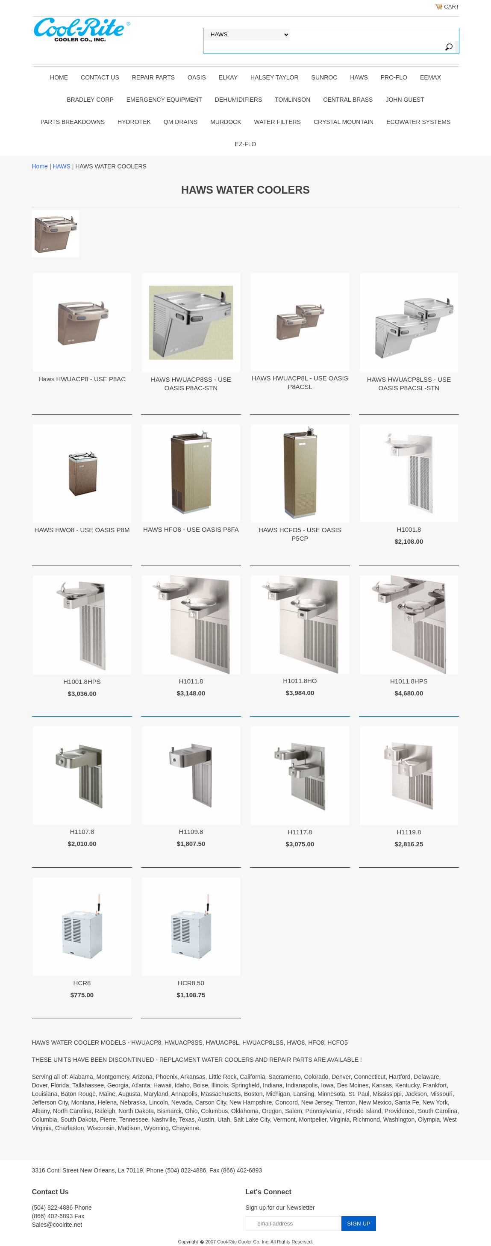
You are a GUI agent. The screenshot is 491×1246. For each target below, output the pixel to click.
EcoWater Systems (418, 121)
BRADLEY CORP (90, 99)
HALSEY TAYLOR (274, 77)
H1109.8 (191, 831)
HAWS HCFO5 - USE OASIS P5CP (300, 534)
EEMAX (430, 77)
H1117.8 (300, 832)
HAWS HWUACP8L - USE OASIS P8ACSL (300, 382)
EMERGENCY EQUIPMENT (164, 99)
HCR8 (82, 983)
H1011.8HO (300, 680)
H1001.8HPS (82, 681)
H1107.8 (82, 831)
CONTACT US (100, 77)
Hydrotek (134, 121)
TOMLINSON (292, 99)
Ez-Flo (245, 144)
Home (59, 77)
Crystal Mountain (343, 121)
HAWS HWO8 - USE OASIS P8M (82, 529)
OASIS (197, 77)
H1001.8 (409, 529)
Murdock (225, 121)
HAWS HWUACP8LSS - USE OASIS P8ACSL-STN (409, 384)
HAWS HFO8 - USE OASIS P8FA (191, 529)
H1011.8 (191, 681)
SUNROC (325, 77)
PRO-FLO (394, 77)
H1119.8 (409, 832)
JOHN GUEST (404, 99)
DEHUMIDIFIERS (238, 99)
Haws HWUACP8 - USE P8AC (82, 379)
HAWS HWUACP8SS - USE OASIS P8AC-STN (191, 384)
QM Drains (180, 121)
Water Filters (277, 121)
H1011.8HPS (409, 681)
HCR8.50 (191, 983)
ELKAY (228, 77)
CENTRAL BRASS (348, 99)
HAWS (359, 77)
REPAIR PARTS (153, 77)
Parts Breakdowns (73, 121)
